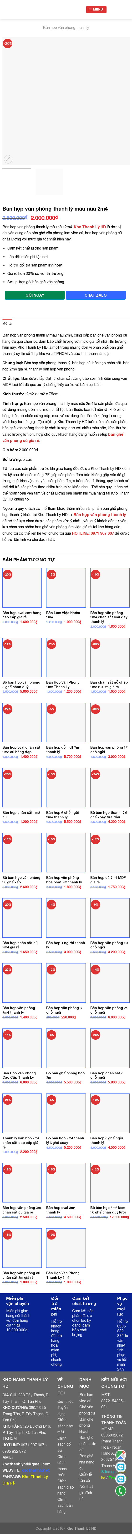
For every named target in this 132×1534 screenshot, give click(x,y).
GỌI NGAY (34, 295)
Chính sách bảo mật (65, 1426)
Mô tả (7, 323)
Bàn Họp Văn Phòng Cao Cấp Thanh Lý (19, 1075)
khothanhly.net (35, 1470)
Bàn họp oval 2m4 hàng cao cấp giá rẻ (21, 615)
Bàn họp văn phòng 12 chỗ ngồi (109, 749)
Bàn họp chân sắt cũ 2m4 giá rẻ (20, 945)
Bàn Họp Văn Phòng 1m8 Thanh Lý (63, 684)
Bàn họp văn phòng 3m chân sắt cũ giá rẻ (21, 1210)
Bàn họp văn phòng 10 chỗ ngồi (109, 945)
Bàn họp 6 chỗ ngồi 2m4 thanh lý (62, 815)
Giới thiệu (65, 1401)
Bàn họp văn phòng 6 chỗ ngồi (64, 1010)
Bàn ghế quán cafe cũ (87, 1443)
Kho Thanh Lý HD (90, 226)
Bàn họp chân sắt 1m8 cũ (21, 815)
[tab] (7, 323)
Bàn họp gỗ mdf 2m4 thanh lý (63, 749)
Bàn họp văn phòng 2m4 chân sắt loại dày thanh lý (108, 617)
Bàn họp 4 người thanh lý (65, 945)
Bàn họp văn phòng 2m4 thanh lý (18, 1010)
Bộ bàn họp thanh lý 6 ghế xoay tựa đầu (108, 815)
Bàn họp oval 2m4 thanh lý (61, 1210)
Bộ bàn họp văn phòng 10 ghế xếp (21, 880)
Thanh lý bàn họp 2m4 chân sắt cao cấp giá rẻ (20, 1142)
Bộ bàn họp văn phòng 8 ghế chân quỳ (21, 684)
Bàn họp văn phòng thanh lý (66, 27)
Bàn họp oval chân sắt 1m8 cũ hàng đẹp (21, 749)
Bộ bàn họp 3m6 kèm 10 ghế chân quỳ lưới (108, 1210)
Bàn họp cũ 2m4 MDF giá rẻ (108, 880)
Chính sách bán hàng (65, 1505)
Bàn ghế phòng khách (86, 1425)
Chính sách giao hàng (65, 1487)
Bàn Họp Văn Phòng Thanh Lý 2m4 (63, 1275)
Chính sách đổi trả (64, 1444)
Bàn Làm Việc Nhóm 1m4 (63, 615)
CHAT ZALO (96, 295)
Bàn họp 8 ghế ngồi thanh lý (106, 1140)
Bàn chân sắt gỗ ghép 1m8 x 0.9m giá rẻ (109, 684)
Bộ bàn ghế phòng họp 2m (65, 1075)
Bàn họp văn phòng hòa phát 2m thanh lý (64, 880)
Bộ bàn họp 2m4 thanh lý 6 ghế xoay (65, 1140)
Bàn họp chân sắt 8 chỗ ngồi (106, 1075)
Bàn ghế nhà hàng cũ (86, 1462)
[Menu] (96, 10)
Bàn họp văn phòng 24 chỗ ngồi (109, 1010)
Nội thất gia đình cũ (86, 1492)
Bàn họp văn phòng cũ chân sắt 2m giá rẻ (21, 1275)
